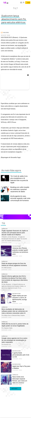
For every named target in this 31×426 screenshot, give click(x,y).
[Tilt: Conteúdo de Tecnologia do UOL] (5, 2)
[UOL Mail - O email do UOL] (21, 3)
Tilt (15, 8)
